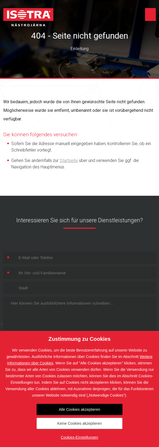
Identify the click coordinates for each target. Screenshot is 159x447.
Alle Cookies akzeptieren (79, 409)
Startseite (69, 160)
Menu (150, 14)
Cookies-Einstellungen (79, 437)
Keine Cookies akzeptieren (79, 423)
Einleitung (79, 48)
